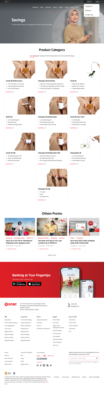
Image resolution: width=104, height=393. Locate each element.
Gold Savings (70, 56)
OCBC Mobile (56, 320)
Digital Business (9, 331)
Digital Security (24, 364)
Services (39, 325)
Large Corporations (26, 322)
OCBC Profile (72, 322)
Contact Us (40, 362)
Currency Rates (9, 361)
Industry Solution (25, 337)
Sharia (55, 7)
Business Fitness (9, 337)
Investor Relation (73, 325)
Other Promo (52, 255)
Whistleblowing (76, 377)
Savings (32, 56)
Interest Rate (8, 364)
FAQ (22, 355)
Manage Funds (24, 328)
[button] (97, 358)
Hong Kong (89, 15)
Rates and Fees (9, 358)
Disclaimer (56, 377)
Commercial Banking (26, 320)
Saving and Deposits (42, 320)
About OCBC (74, 7)
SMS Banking (56, 336)
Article (67, 7)
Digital (61, 7)
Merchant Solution (57, 339)
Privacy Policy (65, 377)
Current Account (61, 56)
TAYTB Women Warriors (11, 322)
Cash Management (10, 325)
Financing (39, 322)
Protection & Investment (43, 328)
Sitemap (84, 377)
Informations (72, 320)
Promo (6, 352)
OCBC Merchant (57, 342)
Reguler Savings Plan (41, 56)
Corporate (48, 7)
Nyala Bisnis (8, 320)
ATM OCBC (56, 322)
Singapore (88, 6)
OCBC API (55, 345)
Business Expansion (26, 325)
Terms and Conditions (26, 352)
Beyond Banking (9, 334)
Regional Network (9, 340)
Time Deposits (52, 56)
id (6, 1)
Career (22, 358)
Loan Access (8, 328)
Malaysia (88, 10)
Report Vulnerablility (94, 377)
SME (41, 7)
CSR (70, 331)
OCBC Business (57, 333)
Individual (35, 7)
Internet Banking (57, 330)
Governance (72, 328)
